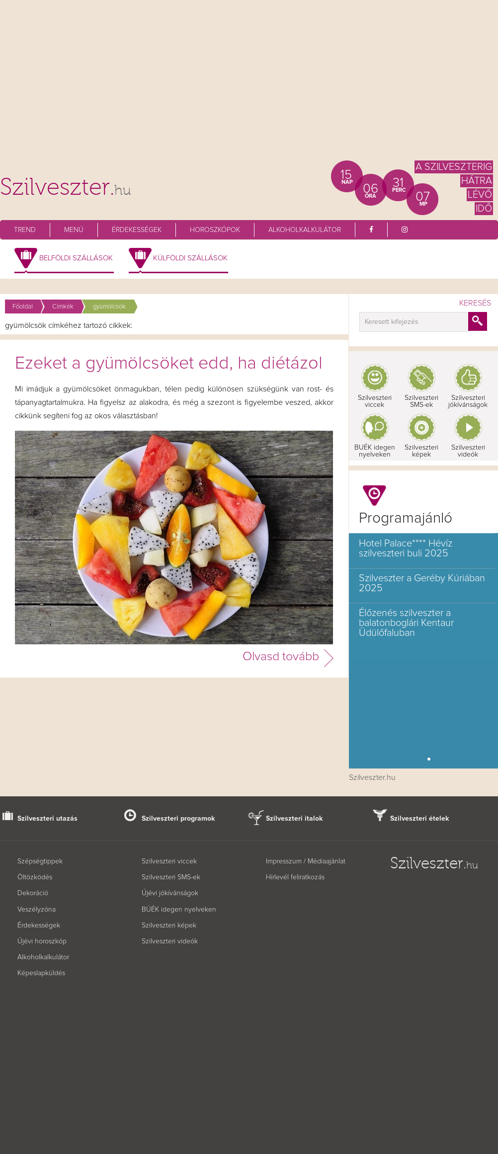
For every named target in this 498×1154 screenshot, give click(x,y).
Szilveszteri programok (178, 818)
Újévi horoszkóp (42, 941)
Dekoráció (32, 893)
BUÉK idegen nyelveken (374, 451)
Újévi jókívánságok (170, 893)
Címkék (63, 307)
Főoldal (22, 307)
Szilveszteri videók (468, 451)
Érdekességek (137, 230)
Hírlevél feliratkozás (295, 877)
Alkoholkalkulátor (304, 230)
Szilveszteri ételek (419, 818)
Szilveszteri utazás (47, 818)
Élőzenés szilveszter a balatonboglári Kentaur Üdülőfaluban (406, 623)
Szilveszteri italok (294, 818)
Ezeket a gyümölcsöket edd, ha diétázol (169, 364)
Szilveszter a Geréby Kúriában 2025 (422, 583)
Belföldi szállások (76, 258)
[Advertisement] (249, 84)
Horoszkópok (215, 230)
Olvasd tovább (281, 656)
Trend (25, 230)
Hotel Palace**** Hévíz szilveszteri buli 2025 (405, 548)
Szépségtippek (40, 861)
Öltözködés (34, 877)
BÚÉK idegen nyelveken (179, 909)
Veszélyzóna (36, 909)
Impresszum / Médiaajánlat (305, 861)
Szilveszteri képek (421, 451)
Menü (73, 230)
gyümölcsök (109, 307)
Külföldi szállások (190, 258)
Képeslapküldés (41, 973)
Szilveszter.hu (372, 777)
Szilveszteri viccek (375, 401)
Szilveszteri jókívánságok (468, 401)
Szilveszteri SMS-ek (421, 401)
